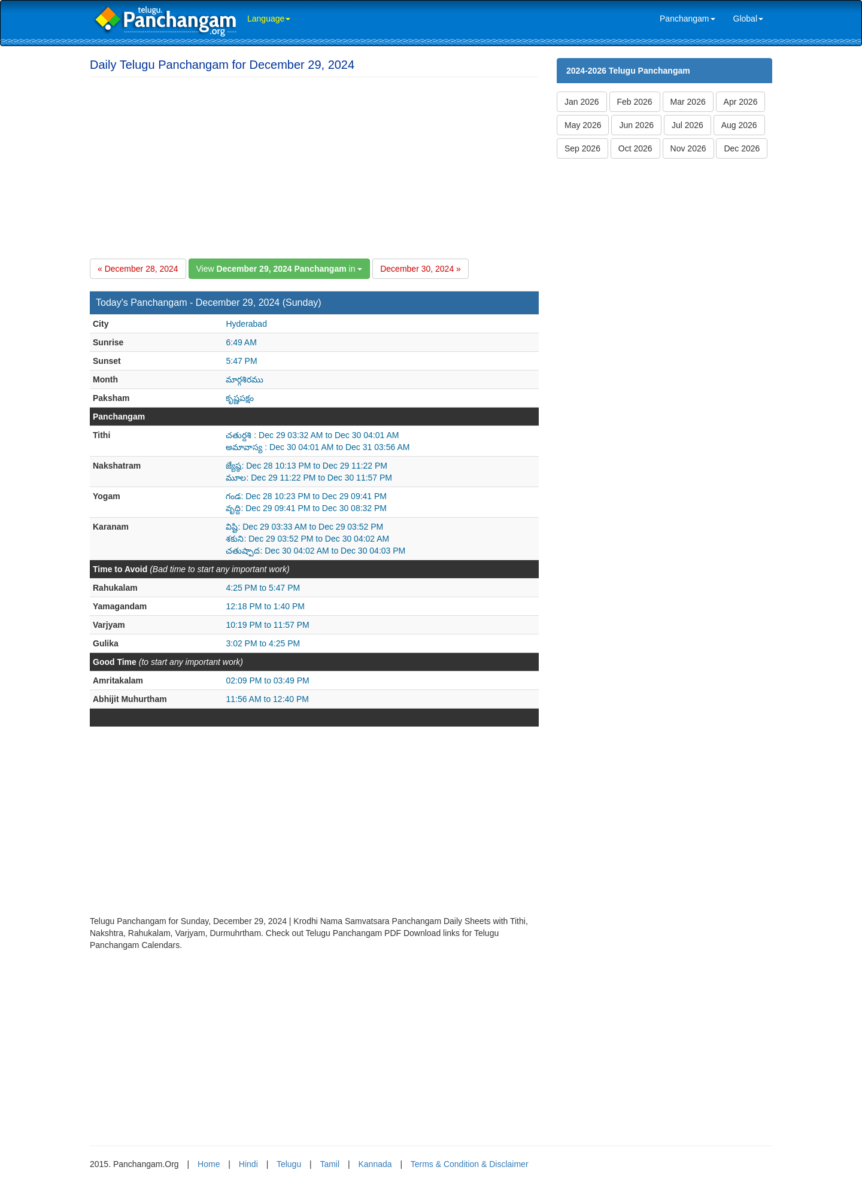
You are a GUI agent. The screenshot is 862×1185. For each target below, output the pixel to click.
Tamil (329, 1164)
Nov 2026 (688, 148)
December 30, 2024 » (420, 269)
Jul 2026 (687, 125)
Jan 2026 (581, 102)
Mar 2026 (688, 102)
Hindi (248, 1164)
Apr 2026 (741, 102)
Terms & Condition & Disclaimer (470, 1164)
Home (209, 1164)
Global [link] (748, 18)
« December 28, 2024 (138, 269)
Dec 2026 (742, 148)
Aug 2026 (739, 125)
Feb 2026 (634, 102)
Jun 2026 (636, 125)
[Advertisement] (314, 166)
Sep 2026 (582, 148)
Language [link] (268, 18)
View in (279, 269)
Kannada (374, 1164)
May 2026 (582, 125)
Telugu (289, 1164)
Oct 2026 (635, 148)
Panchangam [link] (687, 18)
